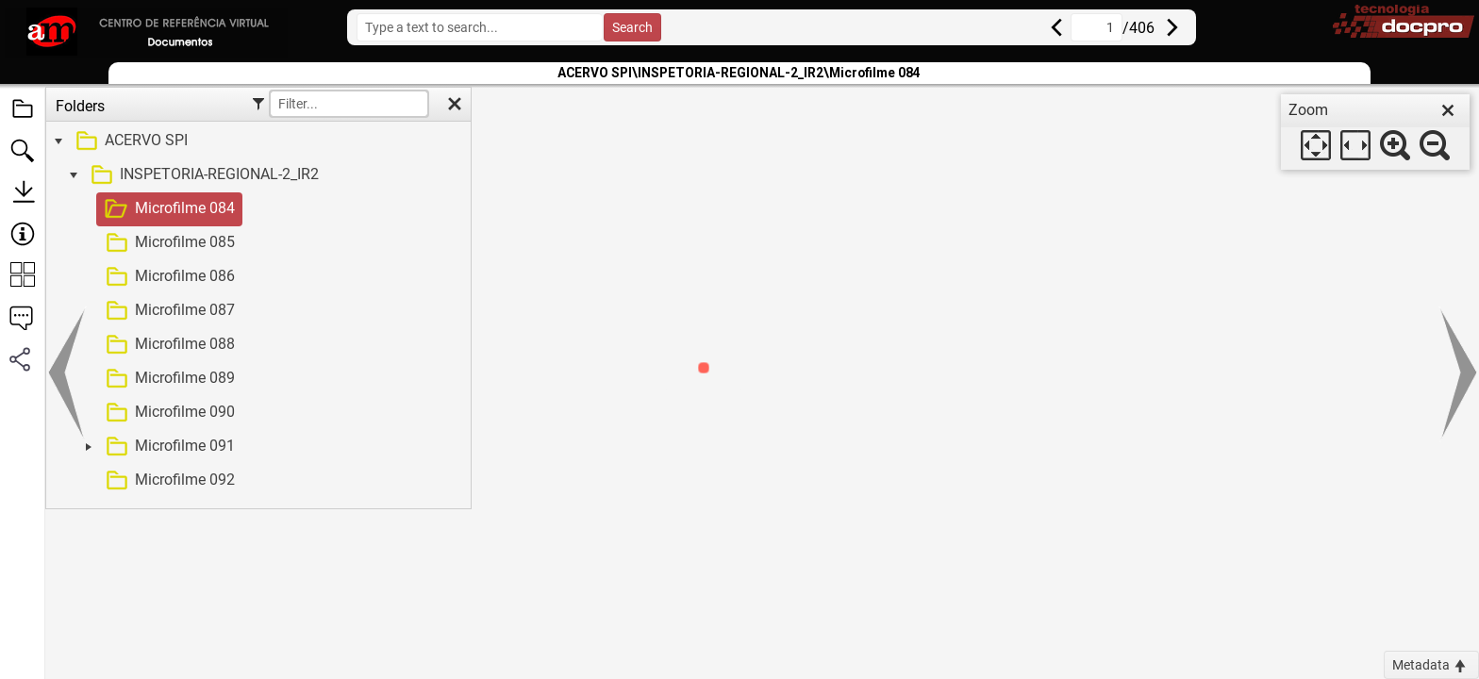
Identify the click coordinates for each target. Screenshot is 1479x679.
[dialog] (1375, 132)
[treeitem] (256, 141)
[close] (1448, 110)
